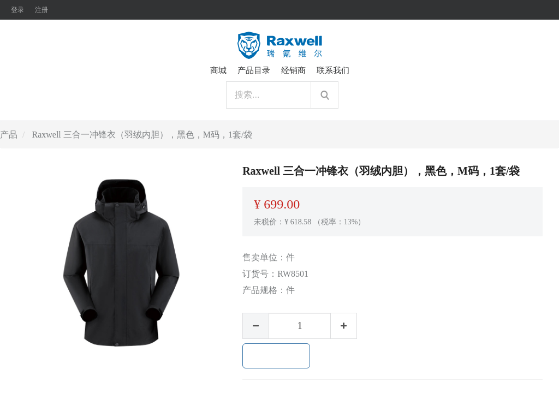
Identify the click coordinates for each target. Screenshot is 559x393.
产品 (8, 134)
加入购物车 (276, 355)
